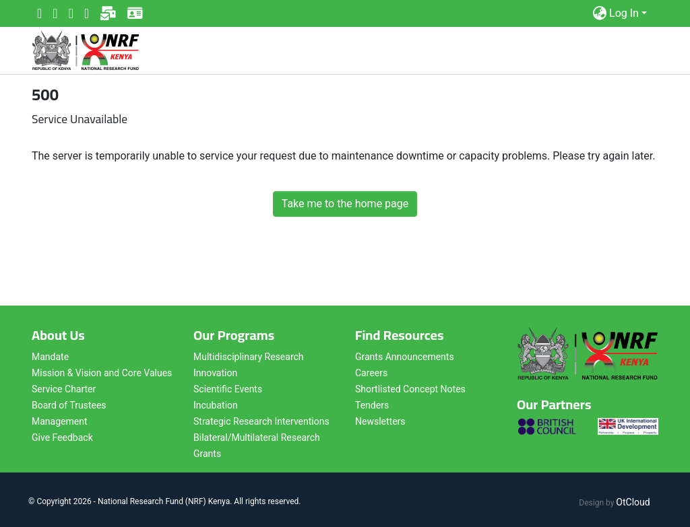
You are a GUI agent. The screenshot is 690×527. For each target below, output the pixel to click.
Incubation (215, 405)
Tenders (372, 405)
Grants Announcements (404, 356)
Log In (624, 13)
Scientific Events (227, 389)
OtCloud (633, 502)
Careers (371, 372)
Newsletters (380, 421)
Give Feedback (62, 437)
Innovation (215, 372)
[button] (599, 13)
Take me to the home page (345, 203)
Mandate (50, 356)
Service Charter (64, 389)
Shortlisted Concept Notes (410, 389)
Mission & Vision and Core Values (102, 372)
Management (59, 421)
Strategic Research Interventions (261, 421)
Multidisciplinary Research (248, 356)
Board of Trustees (69, 405)
